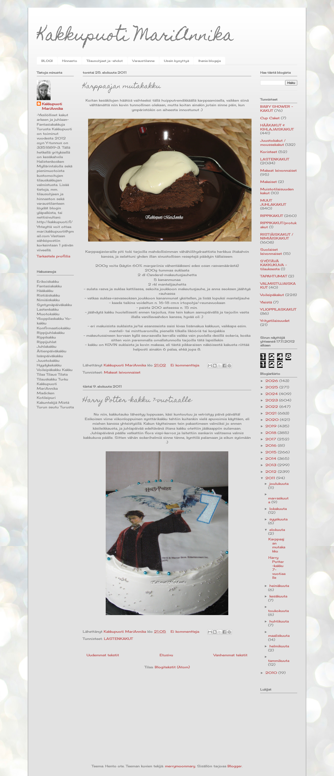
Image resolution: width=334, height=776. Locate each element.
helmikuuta (279, 646)
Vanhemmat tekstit (230, 655)
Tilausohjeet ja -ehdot (105, 61)
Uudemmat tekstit (103, 655)
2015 (271, 452)
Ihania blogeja (209, 61)
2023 (272, 400)
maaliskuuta (279, 635)
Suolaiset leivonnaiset (271, 251)
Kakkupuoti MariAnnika (135, 36)
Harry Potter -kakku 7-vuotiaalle (137, 400)
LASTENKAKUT (118, 639)
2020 (272, 420)
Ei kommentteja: (186, 365)
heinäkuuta (279, 586)
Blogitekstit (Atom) (172, 667)
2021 (271, 413)
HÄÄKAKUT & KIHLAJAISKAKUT (277, 127)
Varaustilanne (143, 61)
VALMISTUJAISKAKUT (278, 285)
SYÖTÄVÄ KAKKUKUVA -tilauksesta (273, 265)
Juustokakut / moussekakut (272, 142)
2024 (272, 394)
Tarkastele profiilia (53, 256)
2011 (270, 478)
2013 (271, 465)
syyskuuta (278, 519)
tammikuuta (278, 661)
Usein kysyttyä (176, 61)
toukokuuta (278, 611)
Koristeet (268, 152)
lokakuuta (278, 509)
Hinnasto (69, 61)
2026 (272, 381)
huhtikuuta (279, 621)
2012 (271, 471)
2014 (271, 458)
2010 (271, 673)
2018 (271, 433)
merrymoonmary (180, 766)
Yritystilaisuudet (275, 321)
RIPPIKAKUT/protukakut (278, 225)
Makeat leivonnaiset (122, 372)
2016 (271, 445)
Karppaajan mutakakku (122, 86)
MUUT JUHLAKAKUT (273, 202)
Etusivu (166, 655)
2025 (272, 387)
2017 (271, 439)
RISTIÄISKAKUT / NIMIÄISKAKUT (276, 236)
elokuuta (277, 530)
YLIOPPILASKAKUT (278, 309)
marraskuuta (278, 500)
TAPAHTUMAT (273, 276)
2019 (271, 426)
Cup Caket (270, 118)
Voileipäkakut (272, 295)
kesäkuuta (278, 596)
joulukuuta (279, 484)
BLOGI (47, 61)
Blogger (235, 766)
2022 (272, 407)
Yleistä (266, 302)
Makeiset (268, 182)
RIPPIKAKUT (271, 216)
